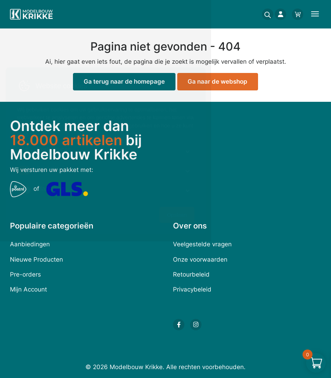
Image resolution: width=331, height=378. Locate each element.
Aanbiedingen (30, 244)
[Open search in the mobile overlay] (265, 14)
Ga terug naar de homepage (124, 81)
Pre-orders (25, 274)
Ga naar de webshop (217, 81)
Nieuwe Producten (36, 259)
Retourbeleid (191, 274)
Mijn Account (28, 289)
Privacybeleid (192, 289)
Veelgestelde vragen (202, 244)
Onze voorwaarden (200, 259)
